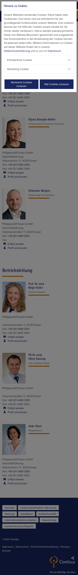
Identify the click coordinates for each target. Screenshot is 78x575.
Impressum (54, 51)
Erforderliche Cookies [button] (19, 60)
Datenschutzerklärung (17, 51)
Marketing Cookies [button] (18, 69)
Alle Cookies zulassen (56, 84)
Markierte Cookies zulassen (21, 84)
